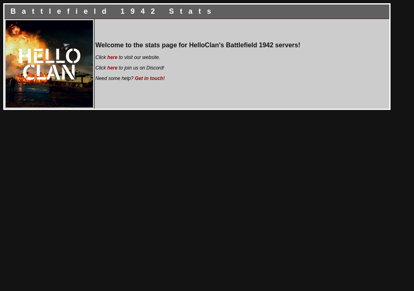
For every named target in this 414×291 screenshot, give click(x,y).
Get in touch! (150, 78)
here (112, 57)
